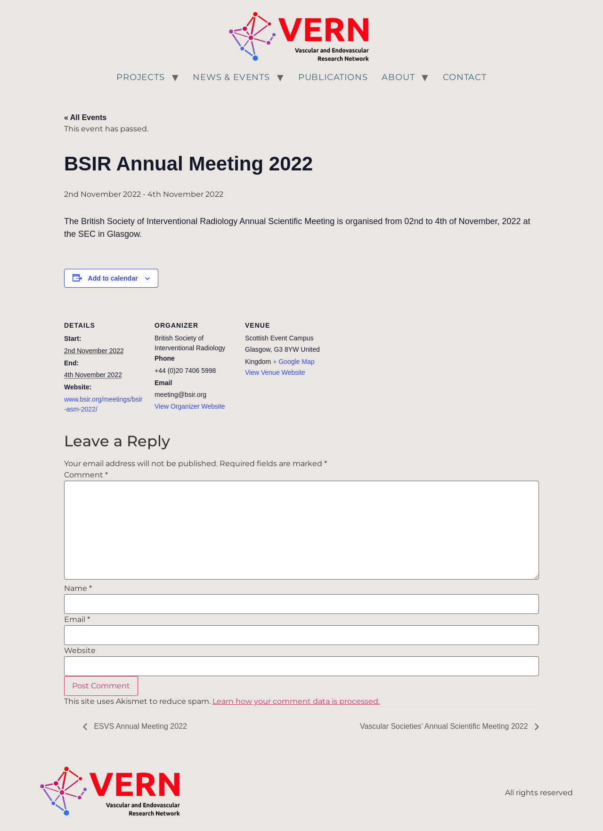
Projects (140, 77)
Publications (333, 77)
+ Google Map (293, 361)
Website (80, 650)
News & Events (231, 77)
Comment (86, 475)
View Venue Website (275, 372)
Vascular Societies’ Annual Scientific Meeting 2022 (445, 726)
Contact (465, 77)
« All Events (85, 117)
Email (77, 619)
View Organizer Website (190, 406)
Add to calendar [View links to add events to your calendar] (113, 278)
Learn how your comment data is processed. (296, 701)
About (398, 77)
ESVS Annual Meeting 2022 (139, 726)
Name (78, 588)
